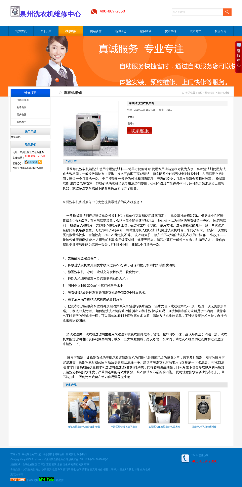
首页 (200, 92)
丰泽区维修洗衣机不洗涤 (124, 426)
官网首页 (15, 454)
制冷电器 (21, 107)
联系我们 (82, 454)
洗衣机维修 (23, 100)
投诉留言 (220, 31)
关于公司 (46, 31)
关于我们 (36, 454)
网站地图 (59, 454)
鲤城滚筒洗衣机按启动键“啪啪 (84, 426)
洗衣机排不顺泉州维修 (204, 426)
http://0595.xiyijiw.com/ (34, 459)
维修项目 (71, 31)
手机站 (25, 454)
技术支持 (170, 31)
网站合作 (96, 31)
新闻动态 (120, 31)
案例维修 (145, 31)
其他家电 (21, 121)
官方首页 (21, 31)
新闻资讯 (71, 454)
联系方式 (195, 31)
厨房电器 (21, 114)
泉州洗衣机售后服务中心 (80, 202)
